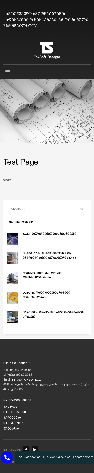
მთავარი (10, 406)
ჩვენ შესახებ (13, 423)
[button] (7, 457)
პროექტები (12, 417)
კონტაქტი (11, 428)
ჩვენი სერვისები (16, 412)
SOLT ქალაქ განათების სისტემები (49, 233)
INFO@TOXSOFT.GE (26, 379)
